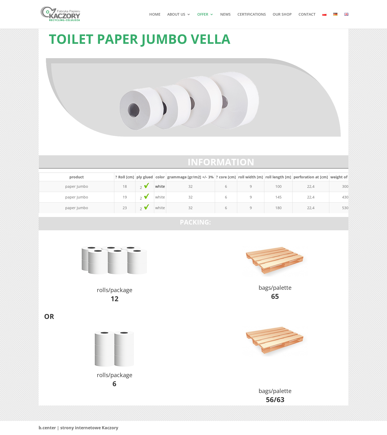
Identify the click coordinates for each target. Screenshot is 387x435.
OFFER (202, 15)
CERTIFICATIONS (251, 15)
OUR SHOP (282, 15)
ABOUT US (176, 15)
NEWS (225, 15)
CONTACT (307, 15)
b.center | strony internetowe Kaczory (78, 428)
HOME (154, 15)
